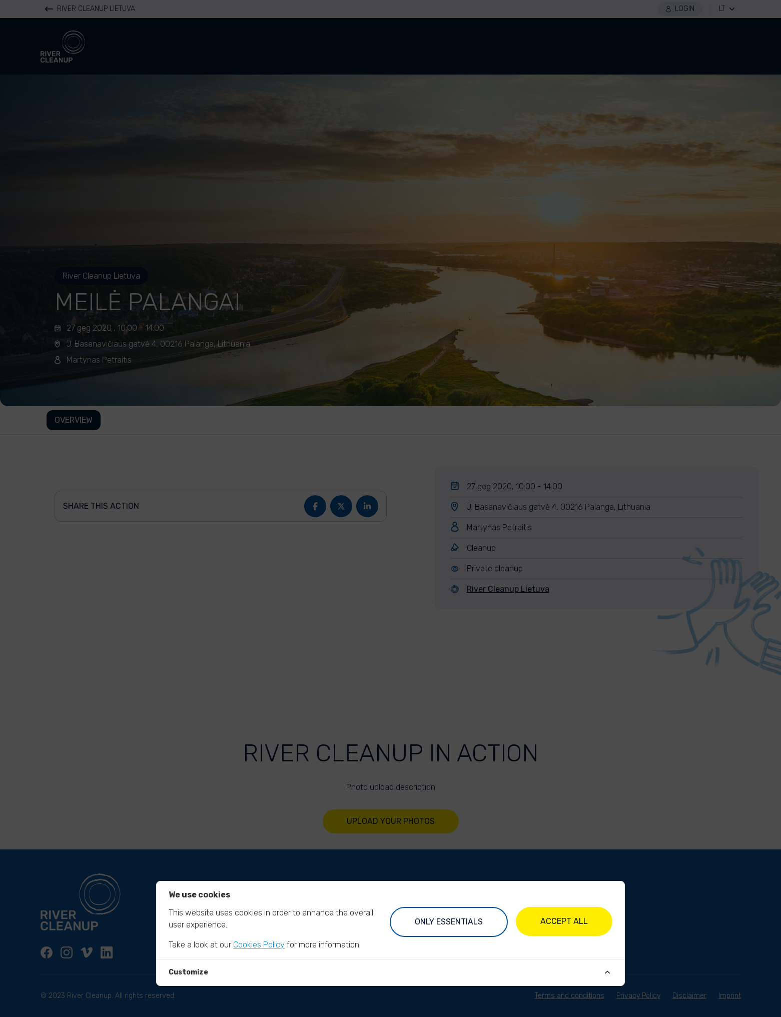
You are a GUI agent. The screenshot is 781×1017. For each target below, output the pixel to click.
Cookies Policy (259, 944)
